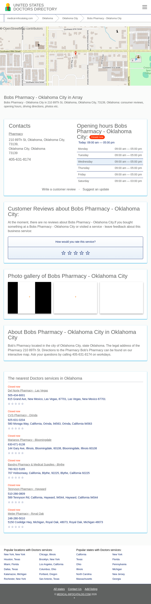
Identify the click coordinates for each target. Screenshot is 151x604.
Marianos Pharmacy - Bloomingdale (30, 439)
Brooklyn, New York (49, 559)
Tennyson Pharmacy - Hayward (27, 489)
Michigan (117, 569)
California (81, 554)
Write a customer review (59, 189)
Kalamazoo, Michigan (15, 574)
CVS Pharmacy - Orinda (22, 415)
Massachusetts (84, 579)
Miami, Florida (11, 564)
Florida (116, 559)
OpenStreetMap (14, 28)
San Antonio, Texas (49, 579)
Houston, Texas (12, 559)
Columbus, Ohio (47, 569)
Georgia (116, 579)
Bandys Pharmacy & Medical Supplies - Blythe (36, 464)
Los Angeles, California (51, 564)
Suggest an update (96, 189)
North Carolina (83, 574)
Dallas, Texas (11, 569)
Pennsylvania (119, 564)
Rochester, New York (15, 579)
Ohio (78, 564)
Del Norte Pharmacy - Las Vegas (28, 390)
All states (59, 589)
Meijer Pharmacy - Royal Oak (26, 513)
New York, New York (14, 554)
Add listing (91, 589)
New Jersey (118, 574)
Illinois (79, 569)
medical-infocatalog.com (74, 594)
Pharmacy (16, 134)
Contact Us (74, 589)
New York (117, 554)
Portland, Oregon (48, 574)
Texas (79, 559)
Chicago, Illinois (47, 554)
